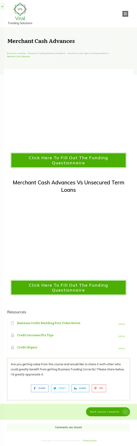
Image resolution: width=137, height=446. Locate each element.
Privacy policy (90, 440)
